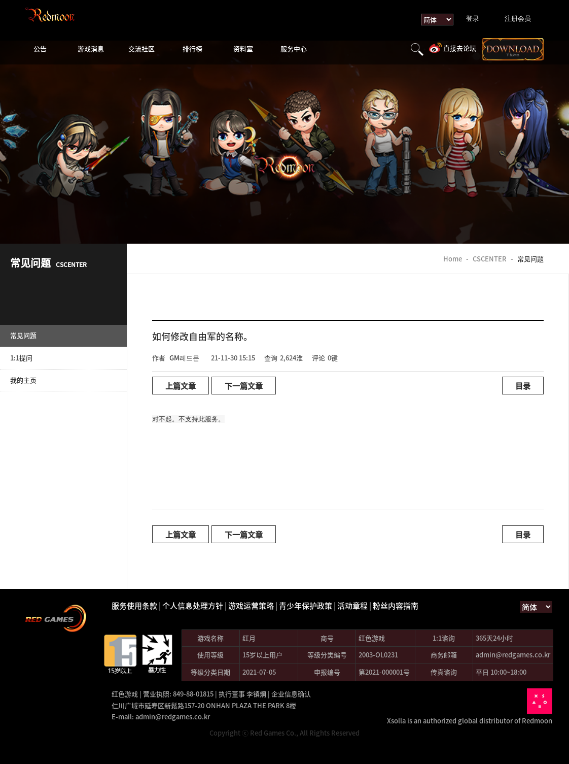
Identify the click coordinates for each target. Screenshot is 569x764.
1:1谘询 (444, 638)
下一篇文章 (244, 385)
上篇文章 (180, 385)
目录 (522, 385)
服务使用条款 (134, 605)
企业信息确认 (291, 694)
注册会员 (518, 18)
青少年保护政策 (305, 605)
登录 (472, 18)
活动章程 (352, 605)
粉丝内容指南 (395, 605)
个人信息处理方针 (192, 605)
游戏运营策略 (251, 605)
